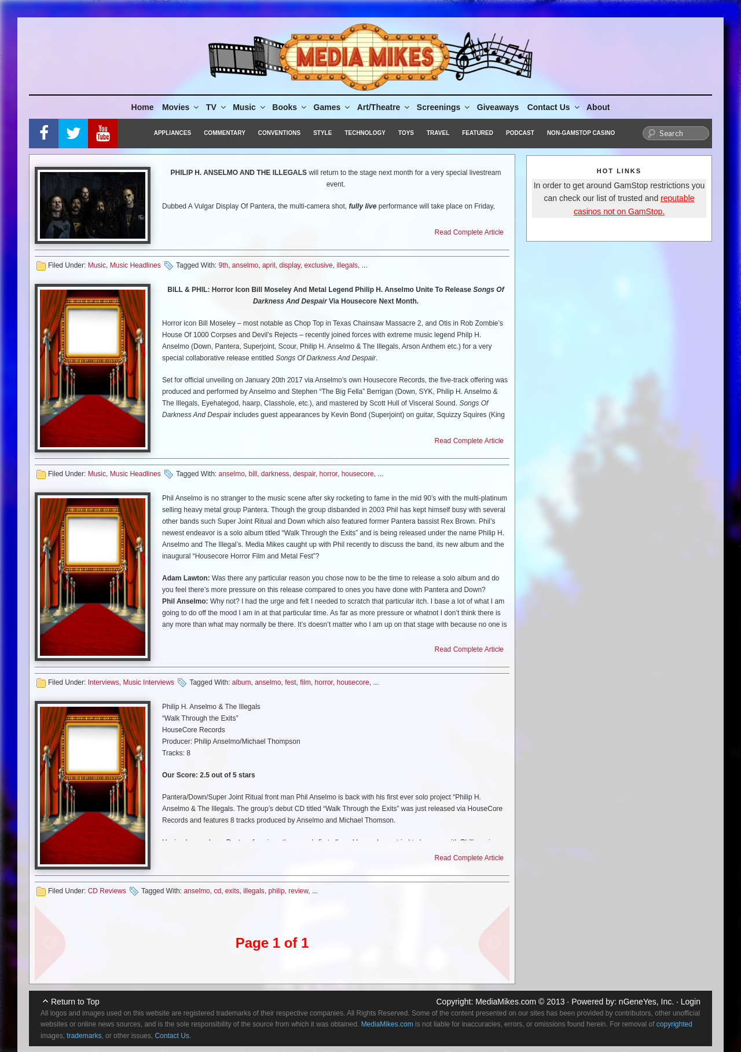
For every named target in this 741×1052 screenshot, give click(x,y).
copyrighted (674, 1024)
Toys (406, 133)
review (298, 891)
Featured (477, 133)
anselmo (245, 265)
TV (217, 107)
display (289, 265)
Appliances (172, 133)
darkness (275, 474)
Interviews (103, 682)
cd (217, 891)
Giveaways (498, 107)
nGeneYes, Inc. (646, 1001)
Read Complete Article (469, 232)
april (269, 265)
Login (690, 1001)
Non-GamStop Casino (581, 133)
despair (304, 474)
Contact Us (554, 107)
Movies (181, 107)
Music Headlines (135, 265)
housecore (358, 474)
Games (333, 107)
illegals (347, 265)
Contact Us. (173, 1036)
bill (253, 474)
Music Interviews (148, 682)
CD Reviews (107, 891)
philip (277, 891)
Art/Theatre (384, 107)
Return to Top (75, 1001)
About (598, 107)
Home (142, 107)
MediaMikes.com (505, 1001)
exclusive (318, 265)
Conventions (279, 133)
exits (232, 891)
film (305, 682)
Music (250, 107)
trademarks (84, 1036)
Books (290, 107)
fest (290, 682)
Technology (365, 133)
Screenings (444, 107)
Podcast (520, 133)
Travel (438, 133)
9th (223, 265)
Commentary (224, 133)
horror (329, 474)
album (241, 682)
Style (322, 133)
